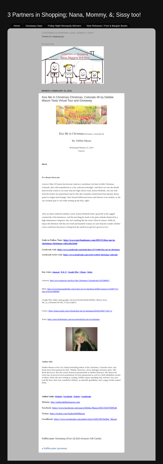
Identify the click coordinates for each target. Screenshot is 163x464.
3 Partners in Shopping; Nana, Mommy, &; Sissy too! (74, 14)
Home (17, 25)
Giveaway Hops (34, 25)
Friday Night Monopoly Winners (64, 25)
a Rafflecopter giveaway (54, 448)
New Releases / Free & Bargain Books (107, 25)
